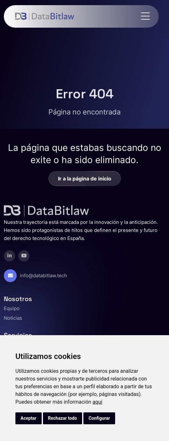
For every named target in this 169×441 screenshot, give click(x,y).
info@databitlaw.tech (43, 275)
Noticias (13, 318)
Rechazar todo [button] (62, 418)
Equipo (12, 308)
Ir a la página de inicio (84, 178)
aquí (97, 402)
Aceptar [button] (29, 418)
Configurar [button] (99, 418)
